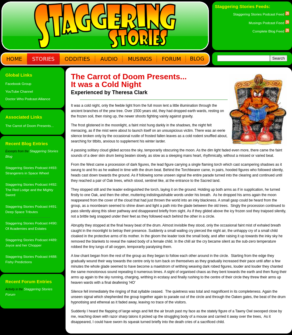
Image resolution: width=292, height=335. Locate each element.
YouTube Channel (19, 91)
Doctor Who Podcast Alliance (27, 99)
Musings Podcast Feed (269, 23)
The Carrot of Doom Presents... (29, 126)
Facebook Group (18, 84)
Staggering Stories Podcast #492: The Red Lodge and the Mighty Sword (31, 189)
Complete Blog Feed (270, 31)
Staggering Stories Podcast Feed (261, 14)
